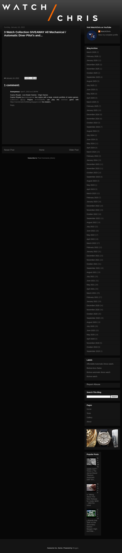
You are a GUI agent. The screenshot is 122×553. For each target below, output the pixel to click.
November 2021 (93, 260)
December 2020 (93, 305)
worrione (64, 100)
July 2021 (90, 276)
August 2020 (92, 322)
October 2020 (92, 314)
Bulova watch (92, 376)
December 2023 (93, 164)
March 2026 (91, 52)
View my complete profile (108, 35)
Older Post (74, 150)
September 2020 (93, 318)
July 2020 (90, 326)
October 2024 (92, 123)
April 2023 (91, 189)
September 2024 (93, 127)
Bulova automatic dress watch (98, 372)
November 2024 (93, 119)
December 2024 (93, 114)
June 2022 (91, 231)
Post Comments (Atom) (46, 158)
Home (41, 150)
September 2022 (93, 218)
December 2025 (93, 65)
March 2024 (91, 152)
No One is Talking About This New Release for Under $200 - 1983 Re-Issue (92, 494)
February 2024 (92, 156)
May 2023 (90, 185)
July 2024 (90, 135)
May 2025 (90, 94)
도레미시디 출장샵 (17, 100)
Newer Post (9, 150)
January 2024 (92, 160)
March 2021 (91, 293)
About (89, 422)
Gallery (89, 417)
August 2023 (92, 181)
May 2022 (90, 235)
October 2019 (92, 347)
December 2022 (93, 206)
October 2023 (92, 173)
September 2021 (93, 268)
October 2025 (92, 73)
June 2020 (91, 330)
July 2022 (90, 227)
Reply (12, 105)
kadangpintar (29, 97)
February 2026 (92, 56)
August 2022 (92, 222)
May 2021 (90, 285)
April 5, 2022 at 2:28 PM (29, 92)
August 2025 (92, 81)
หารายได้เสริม (40, 100)
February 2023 (92, 198)
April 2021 (91, 289)
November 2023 (93, 168)
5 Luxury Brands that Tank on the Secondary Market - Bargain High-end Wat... (93, 520)
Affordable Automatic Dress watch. (100, 364)
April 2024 (91, 148)
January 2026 (92, 60)
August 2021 (92, 272)
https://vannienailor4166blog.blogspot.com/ (26, 102)
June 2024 (91, 139)
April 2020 (91, 339)
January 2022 (92, 252)
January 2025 (92, 110)
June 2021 (91, 281)
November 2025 (93, 69)
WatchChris (106, 31)
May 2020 (90, 335)
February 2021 (92, 297)
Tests (89, 413)
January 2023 (92, 202)
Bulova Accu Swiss (94, 368)
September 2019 (93, 351)
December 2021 (93, 256)
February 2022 (92, 247)
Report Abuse (93, 384)
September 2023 (93, 177)
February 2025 (92, 106)
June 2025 (91, 90)
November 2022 (93, 210)
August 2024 (92, 131)
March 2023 (91, 193)
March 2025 (91, 102)
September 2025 (93, 77)
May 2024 (90, 143)
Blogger (75, 548)
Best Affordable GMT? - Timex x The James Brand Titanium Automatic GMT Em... (93, 469)
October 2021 (92, 264)
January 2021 (92, 301)
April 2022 (91, 239)
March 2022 (91, 243)
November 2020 (93, 310)
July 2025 (90, 85)
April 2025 (91, 98)
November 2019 (93, 343)
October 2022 (92, 214)
